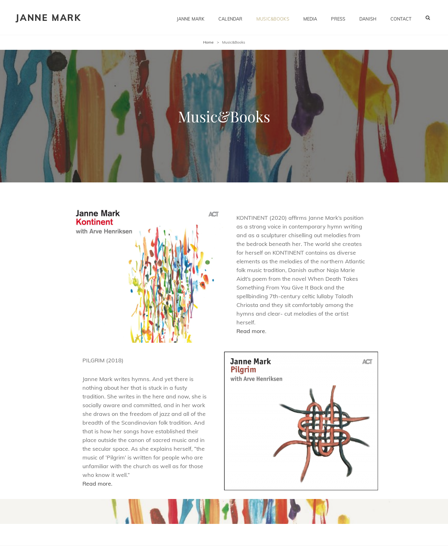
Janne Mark (48, 17)
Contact (400, 17)
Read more (250, 331)
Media (310, 17)
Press (338, 17)
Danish (367, 17)
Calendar (230, 17)
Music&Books (272, 17)
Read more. (97, 483)
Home (208, 42)
